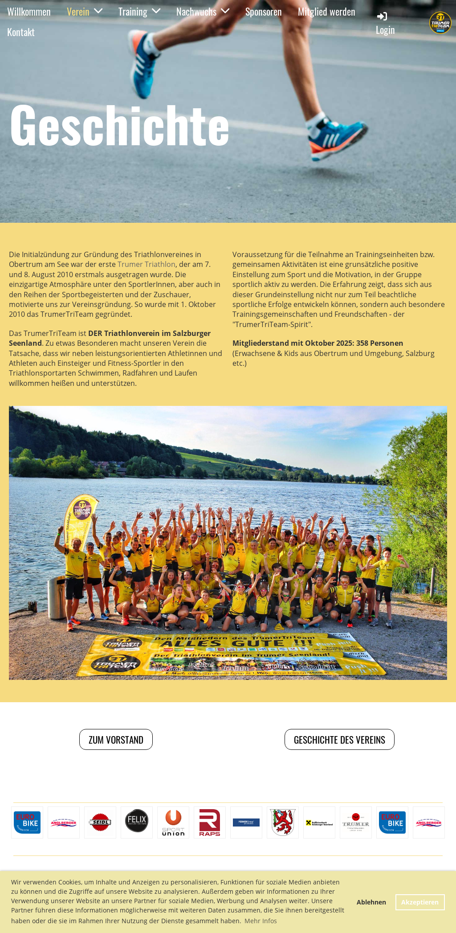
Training (139, 11)
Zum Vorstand (116, 739)
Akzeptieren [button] (420, 902)
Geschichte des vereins (339, 739)
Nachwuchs (202, 11)
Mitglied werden (326, 11)
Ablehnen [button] (371, 902)
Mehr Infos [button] (260, 921)
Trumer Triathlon (146, 264)
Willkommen (29, 11)
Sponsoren (263, 11)
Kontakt (21, 32)
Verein (84, 11)
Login (385, 23)
